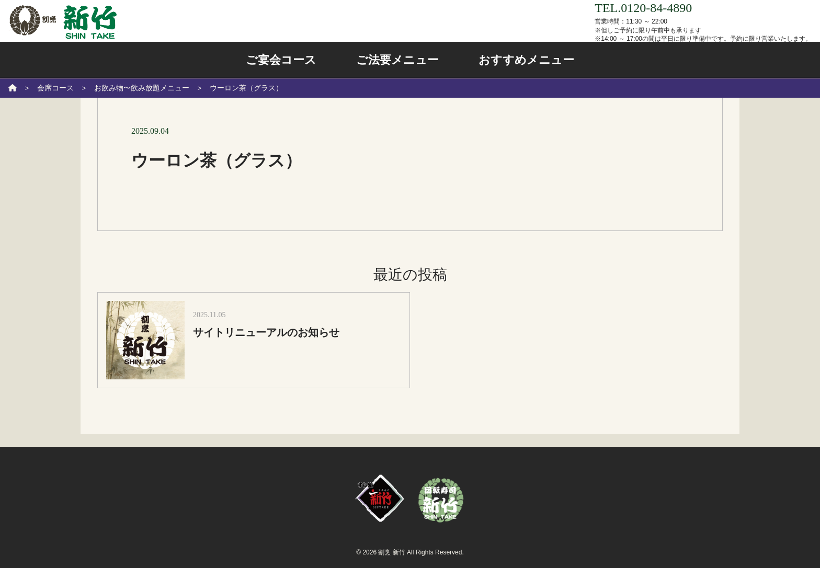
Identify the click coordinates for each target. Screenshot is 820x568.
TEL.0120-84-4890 (643, 8)
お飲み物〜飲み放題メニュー (141, 88)
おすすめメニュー (526, 59)
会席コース (55, 88)
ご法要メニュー (397, 59)
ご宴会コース (281, 59)
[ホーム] (12, 88)
